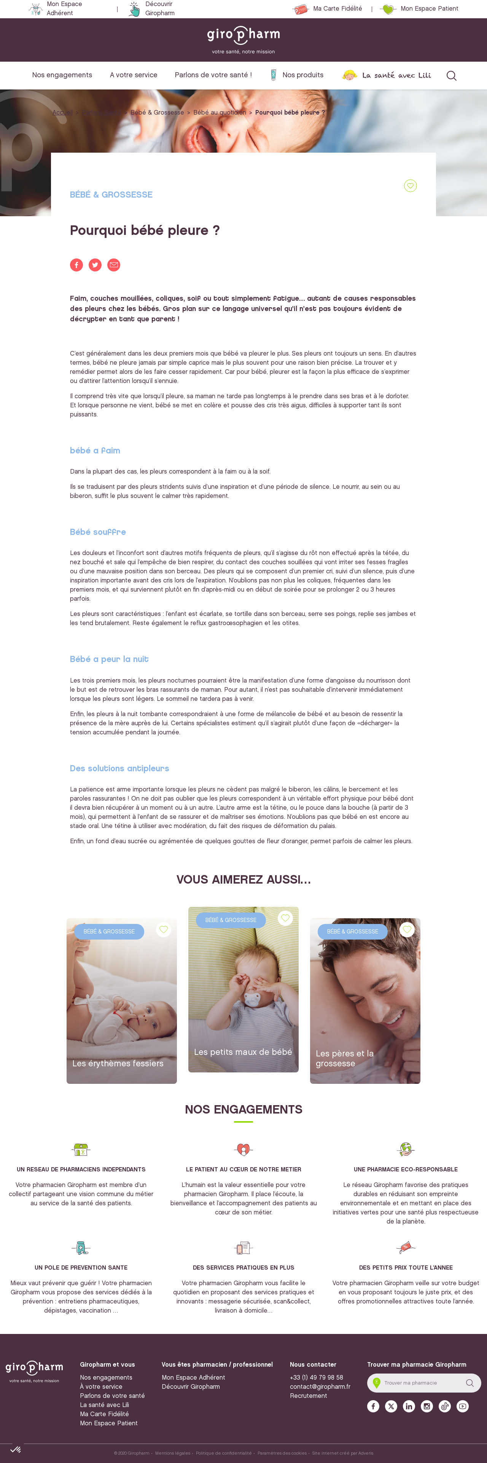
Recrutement (308, 1396)
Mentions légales (172, 1453)
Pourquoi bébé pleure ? (290, 113)
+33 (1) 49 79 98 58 (316, 1378)
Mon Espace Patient (429, 9)
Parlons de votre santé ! (213, 75)
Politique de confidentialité (224, 1453)
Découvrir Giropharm (160, 9)
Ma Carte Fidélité (337, 9)
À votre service (101, 1387)
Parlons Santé (101, 113)
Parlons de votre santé (112, 1396)
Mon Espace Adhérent (64, 9)
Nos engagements (62, 75)
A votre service (134, 75)
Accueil (63, 113)
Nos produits (303, 75)
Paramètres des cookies (282, 1453)
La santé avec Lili (397, 75)
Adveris (365, 1453)
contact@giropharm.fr (320, 1387)
